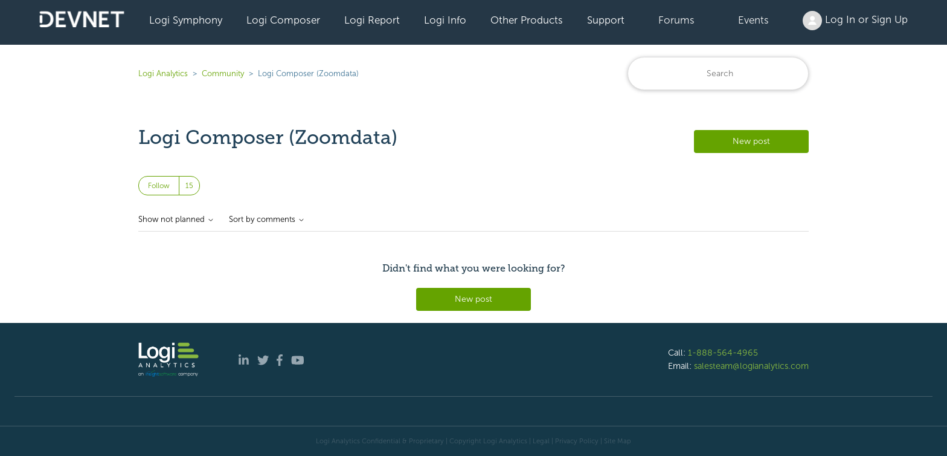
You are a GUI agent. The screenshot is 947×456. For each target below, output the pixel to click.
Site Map (617, 441)
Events (753, 20)
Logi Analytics (163, 73)
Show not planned (176, 219)
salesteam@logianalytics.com (751, 365)
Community (223, 73)
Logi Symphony (185, 20)
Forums (676, 20)
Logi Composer (283, 20)
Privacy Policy (577, 441)
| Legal (539, 441)
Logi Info (445, 20)
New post (751, 141)
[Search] (718, 73)
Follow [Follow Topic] (159, 185)
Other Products (526, 20)
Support (605, 20)
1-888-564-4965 (723, 352)
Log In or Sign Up (855, 20)
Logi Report (372, 20)
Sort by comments (267, 219)
